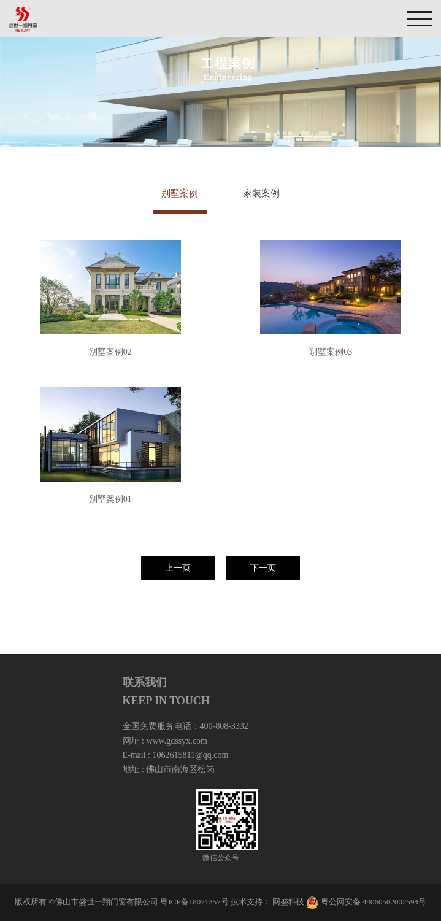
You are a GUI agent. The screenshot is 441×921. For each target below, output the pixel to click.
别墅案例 (179, 193)
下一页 (263, 567)
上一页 (178, 567)
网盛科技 (288, 901)
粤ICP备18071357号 (194, 901)
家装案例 (261, 193)
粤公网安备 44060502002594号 (373, 901)
